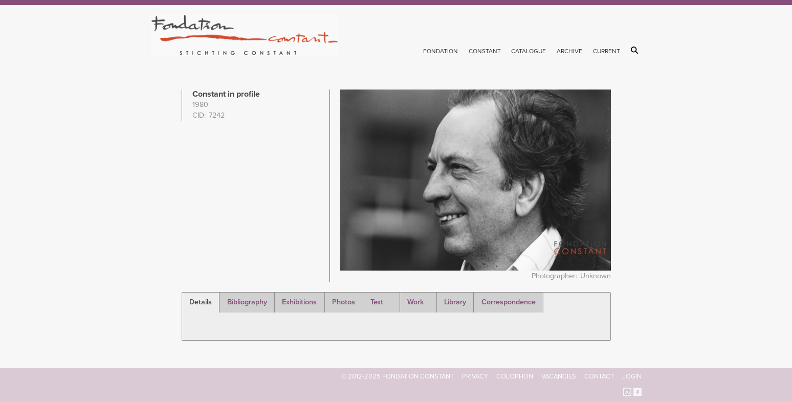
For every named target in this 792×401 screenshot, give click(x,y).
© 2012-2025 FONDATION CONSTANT (397, 376)
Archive (569, 51)
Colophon (514, 376)
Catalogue (528, 51)
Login (632, 376)
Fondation (440, 51)
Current (606, 51)
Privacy (475, 376)
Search (636, 50)
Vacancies (558, 376)
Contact (599, 376)
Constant (485, 51)
